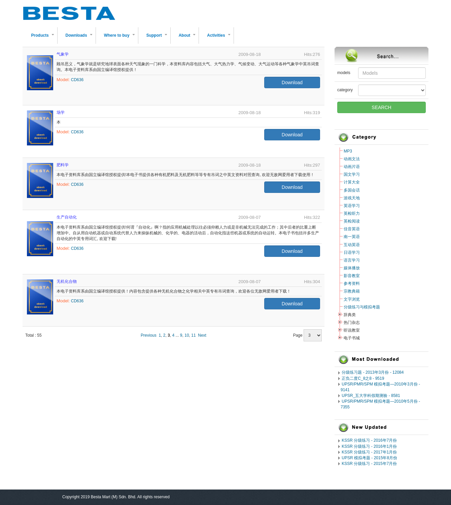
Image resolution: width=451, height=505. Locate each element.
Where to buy (121, 38)
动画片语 (352, 166)
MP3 (348, 151)
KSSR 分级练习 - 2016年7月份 (369, 440)
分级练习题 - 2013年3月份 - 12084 (373, 372)
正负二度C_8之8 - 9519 (363, 378)
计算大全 (352, 182)
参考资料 (352, 283)
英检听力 (352, 213)
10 (186, 335)
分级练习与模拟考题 (362, 307)
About (189, 38)
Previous (149, 335)
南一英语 (352, 236)
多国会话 (352, 190)
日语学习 (352, 252)
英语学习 (352, 205)
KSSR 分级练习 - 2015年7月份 (369, 463)
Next (202, 335)
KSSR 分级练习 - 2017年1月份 (369, 452)
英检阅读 (352, 221)
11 (193, 335)
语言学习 (352, 260)
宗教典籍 (352, 291)
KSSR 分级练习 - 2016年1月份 (369, 446)
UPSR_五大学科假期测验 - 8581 (371, 395)
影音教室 (352, 275)
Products (44, 38)
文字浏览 (352, 299)
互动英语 (352, 244)
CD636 (77, 79)
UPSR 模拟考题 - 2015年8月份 (369, 458)
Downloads (80, 38)
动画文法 (352, 159)
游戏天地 (352, 198)
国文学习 (352, 174)
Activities (220, 38)
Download (292, 82)
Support (158, 38)
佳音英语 (352, 229)
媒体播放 (352, 268)
